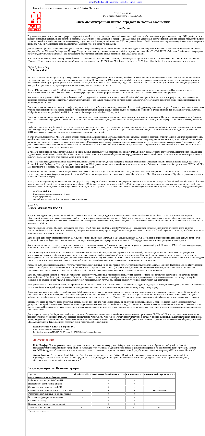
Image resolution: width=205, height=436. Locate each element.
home (91, 2)
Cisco (139, 2)
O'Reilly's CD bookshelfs (106, 2)
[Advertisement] (12, 217)
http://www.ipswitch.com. (91, 332)
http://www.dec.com (79, 199)
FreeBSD (124, 2)
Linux (132, 2)
